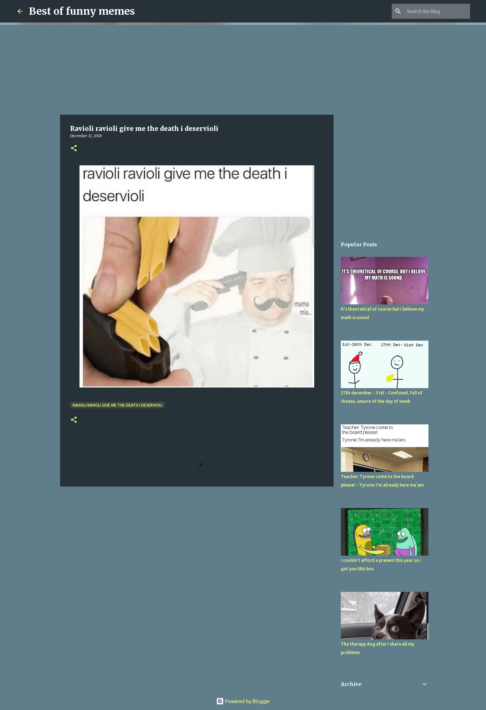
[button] (74, 148)
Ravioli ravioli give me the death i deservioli (117, 405)
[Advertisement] (197, 68)
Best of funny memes (82, 11)
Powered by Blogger (243, 701)
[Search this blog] (437, 11)
